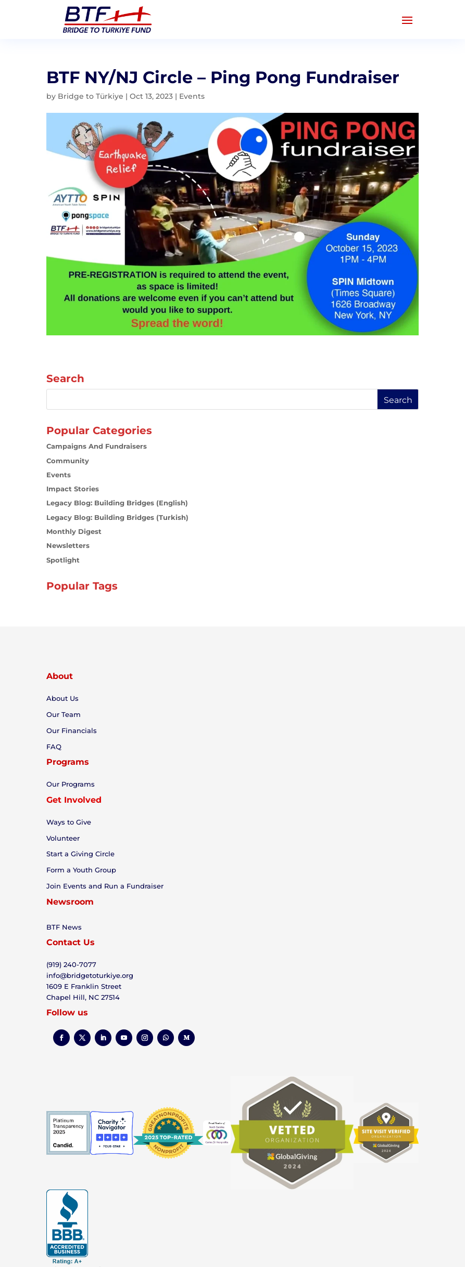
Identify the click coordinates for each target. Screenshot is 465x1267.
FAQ (53, 746)
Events (192, 96)
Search (398, 400)
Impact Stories (72, 489)
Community (67, 460)
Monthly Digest (74, 531)
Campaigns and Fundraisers (96, 446)
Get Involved (74, 800)
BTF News (64, 927)
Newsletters (68, 545)
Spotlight (63, 560)
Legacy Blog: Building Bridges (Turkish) (117, 517)
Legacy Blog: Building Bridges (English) (117, 503)
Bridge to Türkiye (90, 96)
